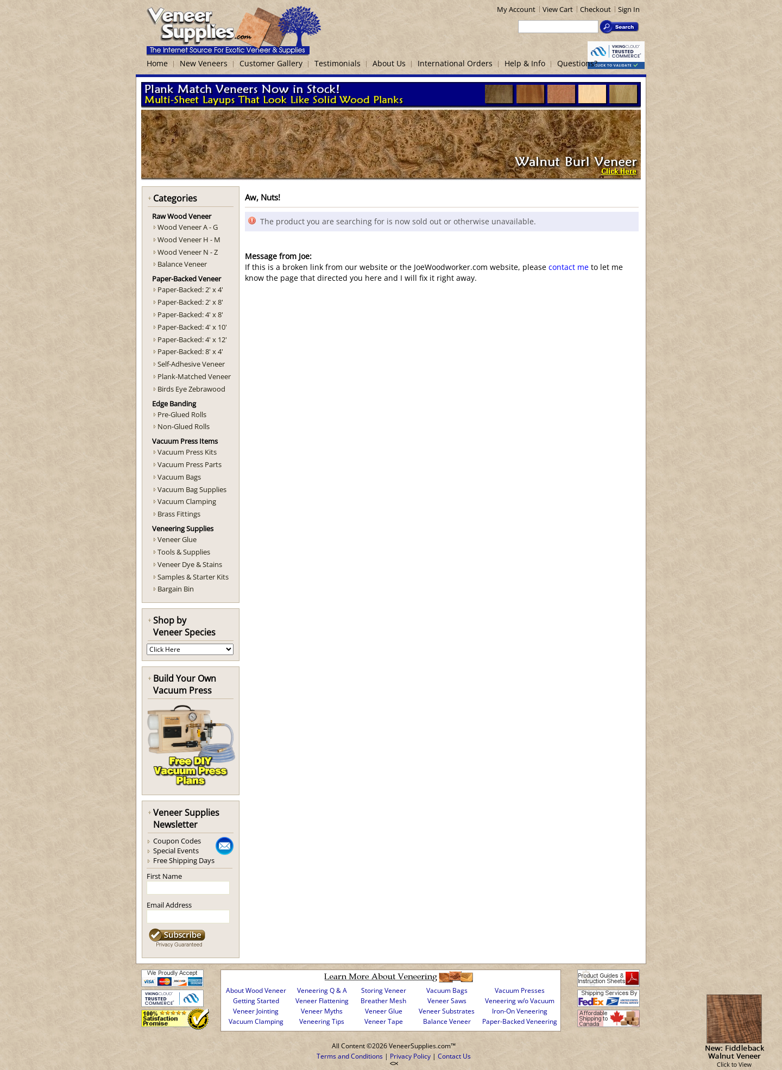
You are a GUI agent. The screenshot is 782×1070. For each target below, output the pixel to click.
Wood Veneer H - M (188, 239)
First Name (164, 876)
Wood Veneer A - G (187, 227)
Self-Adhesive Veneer (191, 364)
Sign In (629, 9)
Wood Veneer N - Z (187, 252)
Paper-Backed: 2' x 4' (190, 289)
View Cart (558, 9)
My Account (516, 9)
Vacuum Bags (179, 477)
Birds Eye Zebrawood (191, 389)
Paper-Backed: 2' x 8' (190, 302)
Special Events (176, 850)
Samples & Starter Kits (193, 577)
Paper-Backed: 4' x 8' (190, 314)
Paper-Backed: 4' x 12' (192, 339)
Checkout (595, 9)
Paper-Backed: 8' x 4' (190, 351)
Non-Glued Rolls (183, 426)
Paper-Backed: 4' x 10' (192, 327)
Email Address (169, 905)
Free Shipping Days (184, 860)
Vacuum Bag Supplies (191, 489)
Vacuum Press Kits (187, 452)
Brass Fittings (178, 514)
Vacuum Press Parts (189, 464)
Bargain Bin (175, 589)
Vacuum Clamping (186, 501)
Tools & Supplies (183, 552)
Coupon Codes (177, 841)
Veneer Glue (177, 539)
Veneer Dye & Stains (189, 564)
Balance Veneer (182, 264)
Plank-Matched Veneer (194, 376)
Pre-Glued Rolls (181, 414)
